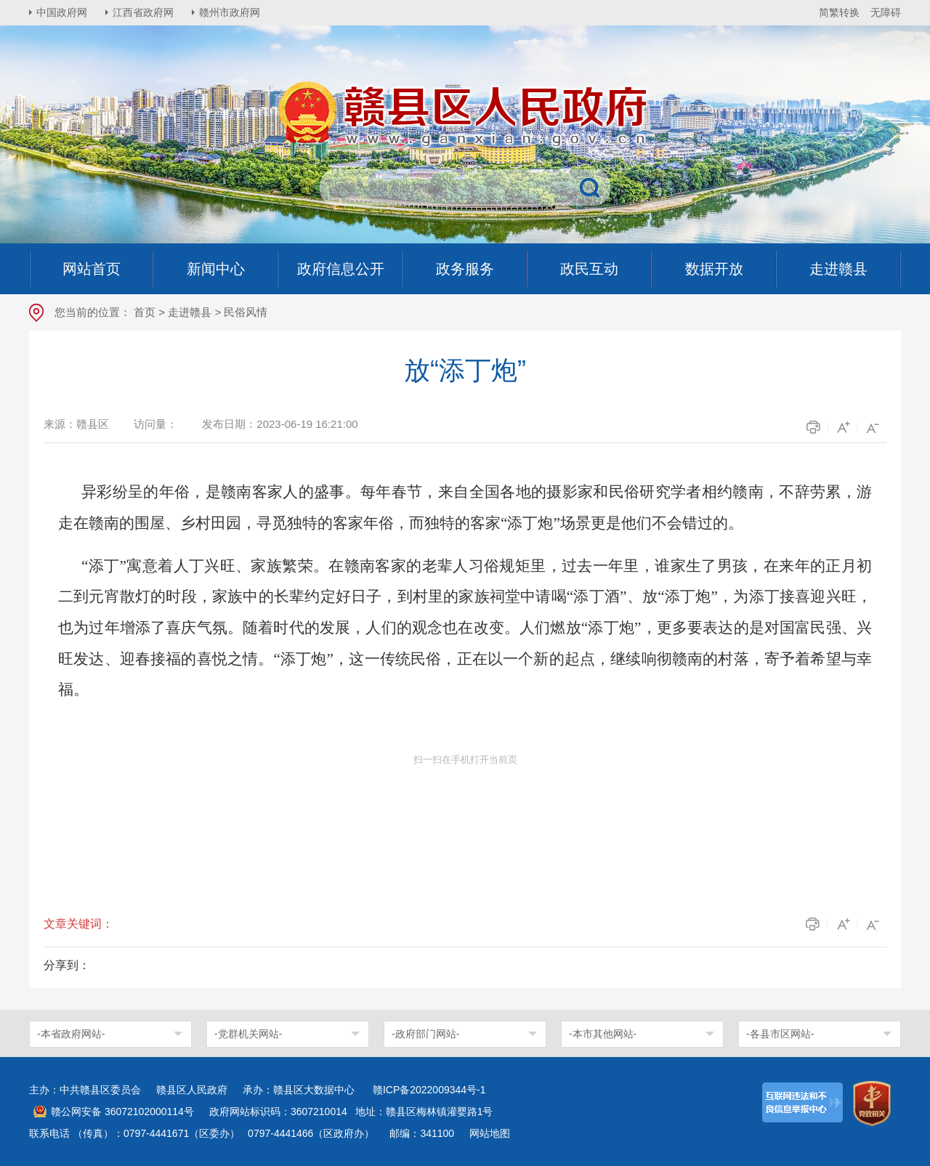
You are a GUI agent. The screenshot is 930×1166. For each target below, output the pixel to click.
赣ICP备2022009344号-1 (429, 1090)
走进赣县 (189, 312)
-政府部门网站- (425, 1034)
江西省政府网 (143, 12)
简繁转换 (839, 12)
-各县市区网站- (780, 1034)
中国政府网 (61, 12)
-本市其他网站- (602, 1034)
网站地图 (489, 1133)
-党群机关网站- (248, 1034)
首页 (144, 312)
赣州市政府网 (229, 12)
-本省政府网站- (71, 1034)
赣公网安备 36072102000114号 (122, 1111)
